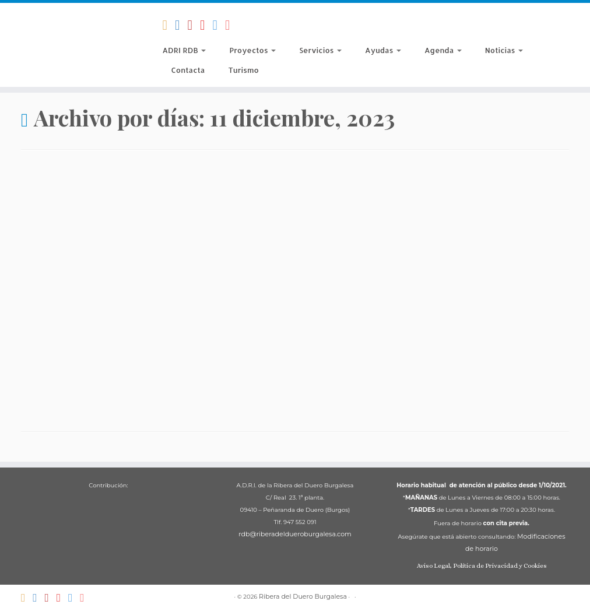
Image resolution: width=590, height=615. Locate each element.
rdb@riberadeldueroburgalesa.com (295, 534)
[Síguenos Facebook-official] (181, 25)
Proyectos (252, 50)
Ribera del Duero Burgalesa (303, 596)
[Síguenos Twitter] (219, 25)
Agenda (443, 50)
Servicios (320, 50)
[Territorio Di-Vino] (193, 25)
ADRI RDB (184, 50)
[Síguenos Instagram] (231, 25)
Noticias (504, 50)
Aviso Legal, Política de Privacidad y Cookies (482, 566)
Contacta (188, 70)
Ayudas (383, 50)
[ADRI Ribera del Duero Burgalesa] (206, 25)
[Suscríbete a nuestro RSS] (168, 25)
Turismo (243, 70)
